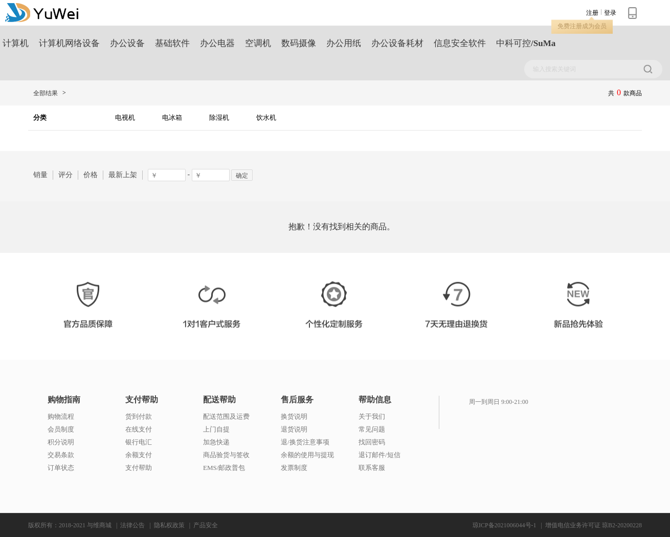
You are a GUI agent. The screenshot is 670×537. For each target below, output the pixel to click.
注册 (592, 12)
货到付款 (138, 416)
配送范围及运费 (226, 416)
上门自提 (216, 429)
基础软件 (172, 43)
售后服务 (297, 400)
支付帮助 (141, 400)
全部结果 (45, 93)
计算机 (16, 43)
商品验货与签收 (226, 455)
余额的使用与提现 (307, 455)
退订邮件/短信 (379, 455)
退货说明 (294, 429)
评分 (65, 175)
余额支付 (138, 455)
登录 (610, 12)
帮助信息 (375, 400)
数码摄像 (298, 43)
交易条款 (61, 455)
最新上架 (122, 175)
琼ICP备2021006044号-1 (505, 525)
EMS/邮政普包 (224, 467)
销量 (40, 175)
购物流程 (61, 416)
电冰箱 (172, 117)
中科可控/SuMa (525, 43)
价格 (90, 175)
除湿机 (219, 117)
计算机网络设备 (69, 43)
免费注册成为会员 (582, 26)
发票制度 (294, 467)
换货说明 (294, 416)
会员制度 (61, 429)
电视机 (125, 117)
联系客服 (372, 467)
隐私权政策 (169, 525)
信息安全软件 (460, 43)
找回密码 (372, 442)
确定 (242, 175)
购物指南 (64, 400)
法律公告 (132, 525)
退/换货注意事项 (305, 442)
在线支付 (138, 429)
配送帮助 (219, 400)
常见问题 (372, 429)
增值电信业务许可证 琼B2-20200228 (593, 525)
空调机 (258, 43)
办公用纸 (343, 43)
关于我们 (372, 416)
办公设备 (127, 43)
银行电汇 (138, 442)
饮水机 (266, 117)
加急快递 (216, 442)
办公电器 (217, 43)
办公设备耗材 (397, 43)
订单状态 (61, 467)
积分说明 (61, 442)
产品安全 (205, 525)
